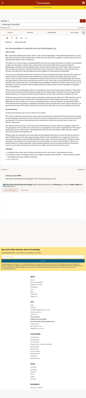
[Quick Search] (40, 21)
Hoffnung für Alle (11, 176)
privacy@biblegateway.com (8, 268)
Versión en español (36, 387)
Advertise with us (35, 312)
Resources (12, 32)
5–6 (54, 48)
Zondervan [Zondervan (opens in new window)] (33, 356)
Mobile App (34, 287)
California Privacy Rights (38, 319)
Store (32, 289)
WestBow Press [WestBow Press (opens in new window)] (35, 354)
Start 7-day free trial (11, 190)
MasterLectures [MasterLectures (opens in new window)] (35, 358)
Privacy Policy (64, 267)
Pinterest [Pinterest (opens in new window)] (33, 372)
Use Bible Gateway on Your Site (40, 310)
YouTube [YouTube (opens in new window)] (33, 379)
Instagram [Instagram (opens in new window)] (33, 369)
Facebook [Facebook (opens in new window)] (33, 367)
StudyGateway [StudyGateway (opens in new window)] (34, 340)
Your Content (33, 32)
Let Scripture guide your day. (43, 7)
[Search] (83, 21)
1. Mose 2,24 (14, 159)
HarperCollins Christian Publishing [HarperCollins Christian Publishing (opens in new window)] (41, 344)
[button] (83, 3)
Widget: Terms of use (37, 328)
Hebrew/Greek (22, 32)
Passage (4, 32)
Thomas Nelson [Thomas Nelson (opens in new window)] (35, 351)
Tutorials (33, 307)
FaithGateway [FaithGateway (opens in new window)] (34, 337)
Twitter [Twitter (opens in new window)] (32, 376)
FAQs (32, 305)
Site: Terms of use (35, 326)
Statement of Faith (36, 285)
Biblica (49, 179)
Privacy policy (35, 317)
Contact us (33, 314)
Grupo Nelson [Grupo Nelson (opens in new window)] (34, 347)
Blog (31, 292)
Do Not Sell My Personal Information (42, 321)
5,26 (8, 155)
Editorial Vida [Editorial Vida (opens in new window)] (34, 349)
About (32, 280)
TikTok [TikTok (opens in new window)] (32, 374)
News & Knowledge (36, 282)
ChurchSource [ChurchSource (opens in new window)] (34, 342)
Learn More (24, 190)
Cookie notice (34, 324)
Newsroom (33, 294)
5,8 (8, 152)
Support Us (33, 296)
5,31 (8, 159)
